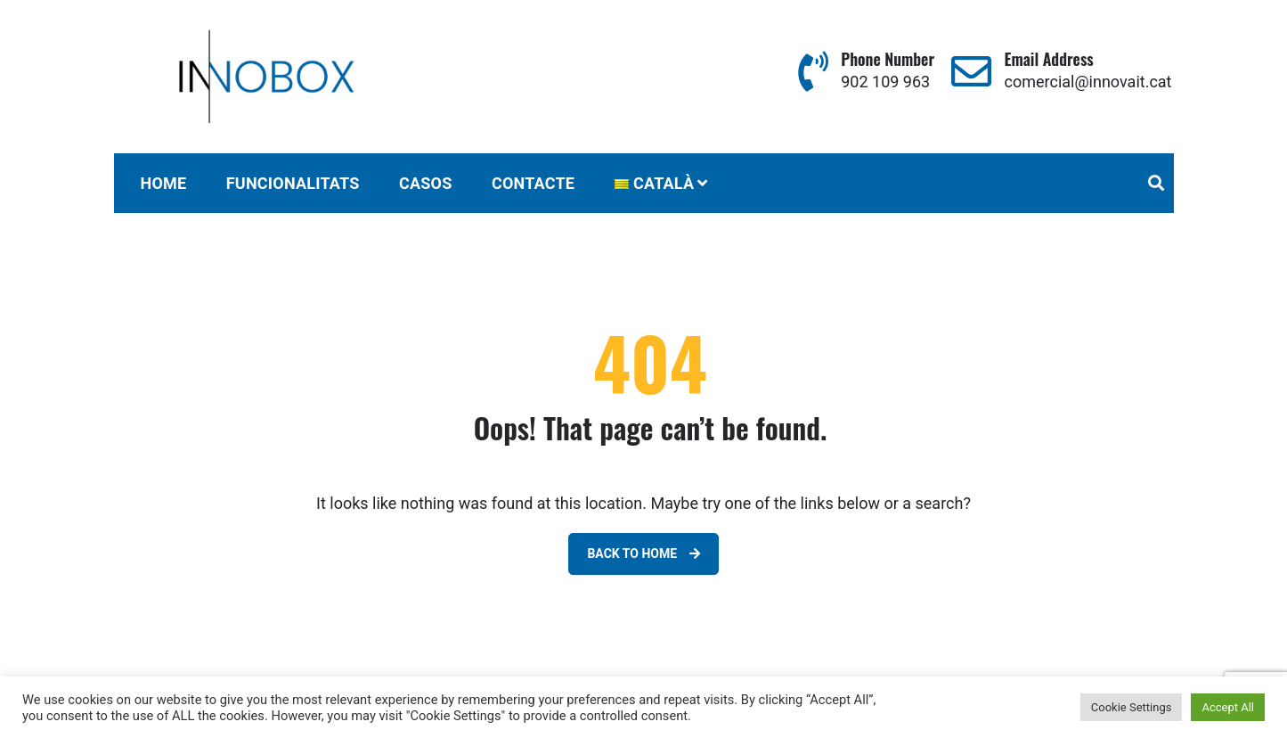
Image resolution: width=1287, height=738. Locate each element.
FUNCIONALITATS (293, 183)
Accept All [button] (1227, 707)
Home (164, 183)
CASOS (425, 183)
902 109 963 (885, 81)
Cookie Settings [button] (1131, 707)
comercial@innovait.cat (1088, 81)
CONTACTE (533, 183)
